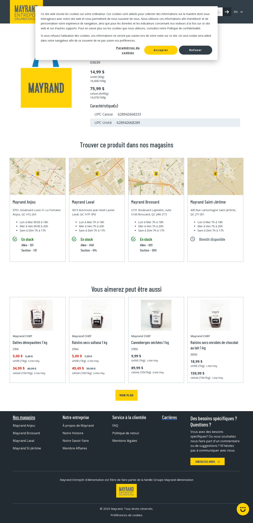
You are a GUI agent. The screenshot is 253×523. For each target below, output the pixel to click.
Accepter (161, 50)
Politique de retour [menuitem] (126, 433)
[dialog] (126, 33)
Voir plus (126, 395)
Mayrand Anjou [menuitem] (24, 425)
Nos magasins (24, 417)
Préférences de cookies (126, 515)
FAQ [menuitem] (115, 425)
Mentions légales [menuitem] (124, 441)
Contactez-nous (207, 461)
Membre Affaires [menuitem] (75, 448)
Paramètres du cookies (128, 50)
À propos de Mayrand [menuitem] (78, 425)
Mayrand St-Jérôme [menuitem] (27, 448)
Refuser (195, 50)
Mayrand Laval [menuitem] (23, 441)
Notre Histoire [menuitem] (73, 433)
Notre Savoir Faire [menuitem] (76, 441)
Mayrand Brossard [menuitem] (26, 433)
